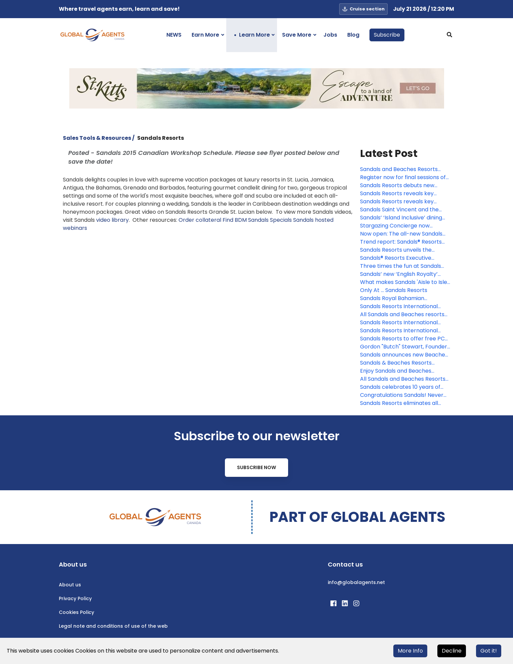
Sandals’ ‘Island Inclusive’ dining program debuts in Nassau (401, 218)
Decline (452, 651)
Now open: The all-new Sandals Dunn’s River (401, 234)
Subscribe (387, 35)
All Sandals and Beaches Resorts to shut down (402, 379)
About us (70, 584)
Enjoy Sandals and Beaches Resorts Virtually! (395, 371)
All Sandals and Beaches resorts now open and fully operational (402, 314)
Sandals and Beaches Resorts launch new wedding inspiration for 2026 (401, 169)
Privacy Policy (75, 598)
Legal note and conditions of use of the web (113, 626)
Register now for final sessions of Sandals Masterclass (403, 177)
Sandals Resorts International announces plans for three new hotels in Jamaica (401, 331)
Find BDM (235, 220)
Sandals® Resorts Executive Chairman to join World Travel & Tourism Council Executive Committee (402, 258)
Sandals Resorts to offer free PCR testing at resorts (404, 339)
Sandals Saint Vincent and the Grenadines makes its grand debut (399, 210)
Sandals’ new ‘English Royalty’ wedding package (399, 274)
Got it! (488, 651)
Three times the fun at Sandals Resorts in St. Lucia (400, 266)
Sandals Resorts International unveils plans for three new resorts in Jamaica (399, 306)
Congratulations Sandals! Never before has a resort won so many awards (404, 395)
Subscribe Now (256, 467)
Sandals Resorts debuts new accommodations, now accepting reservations (404, 185)
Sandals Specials (270, 220)
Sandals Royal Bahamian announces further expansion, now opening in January (399, 298)
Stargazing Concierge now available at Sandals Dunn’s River (403, 226)
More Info (410, 651)
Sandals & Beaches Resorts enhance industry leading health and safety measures (402, 363)
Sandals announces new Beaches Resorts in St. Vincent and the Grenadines (404, 355)
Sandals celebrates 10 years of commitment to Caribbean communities (400, 387)
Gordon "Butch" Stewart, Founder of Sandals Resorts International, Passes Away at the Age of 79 (403, 347)
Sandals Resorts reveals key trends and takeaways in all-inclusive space (397, 194)
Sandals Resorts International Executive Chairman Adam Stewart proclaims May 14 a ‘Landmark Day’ (399, 323)
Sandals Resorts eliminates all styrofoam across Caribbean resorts (399, 403)
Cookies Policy (76, 612)
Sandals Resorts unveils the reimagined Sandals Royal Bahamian (396, 250)
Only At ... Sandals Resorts (393, 290)
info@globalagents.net (356, 582)
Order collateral (200, 220)
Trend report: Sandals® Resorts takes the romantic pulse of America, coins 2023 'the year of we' (402, 242)
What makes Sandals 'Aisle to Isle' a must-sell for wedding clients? (404, 282)
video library (112, 220)
